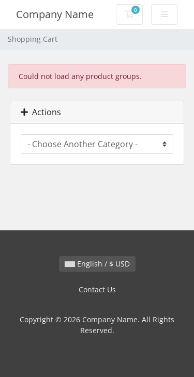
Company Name (55, 14)
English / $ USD (97, 264)
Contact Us (97, 289)
